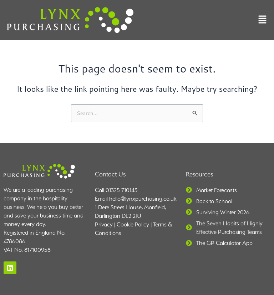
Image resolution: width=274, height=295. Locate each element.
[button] (262, 20)
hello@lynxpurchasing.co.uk (142, 198)
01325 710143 (121, 190)
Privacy (104, 224)
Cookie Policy (133, 224)
